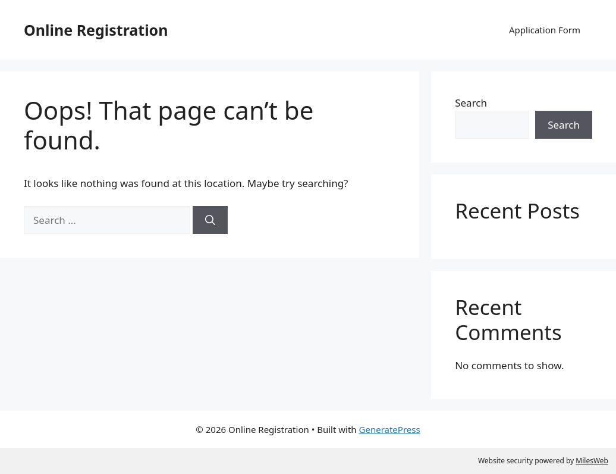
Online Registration (96, 30)
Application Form (544, 30)
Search (471, 103)
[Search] (210, 220)
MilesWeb (592, 461)
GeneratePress (389, 429)
